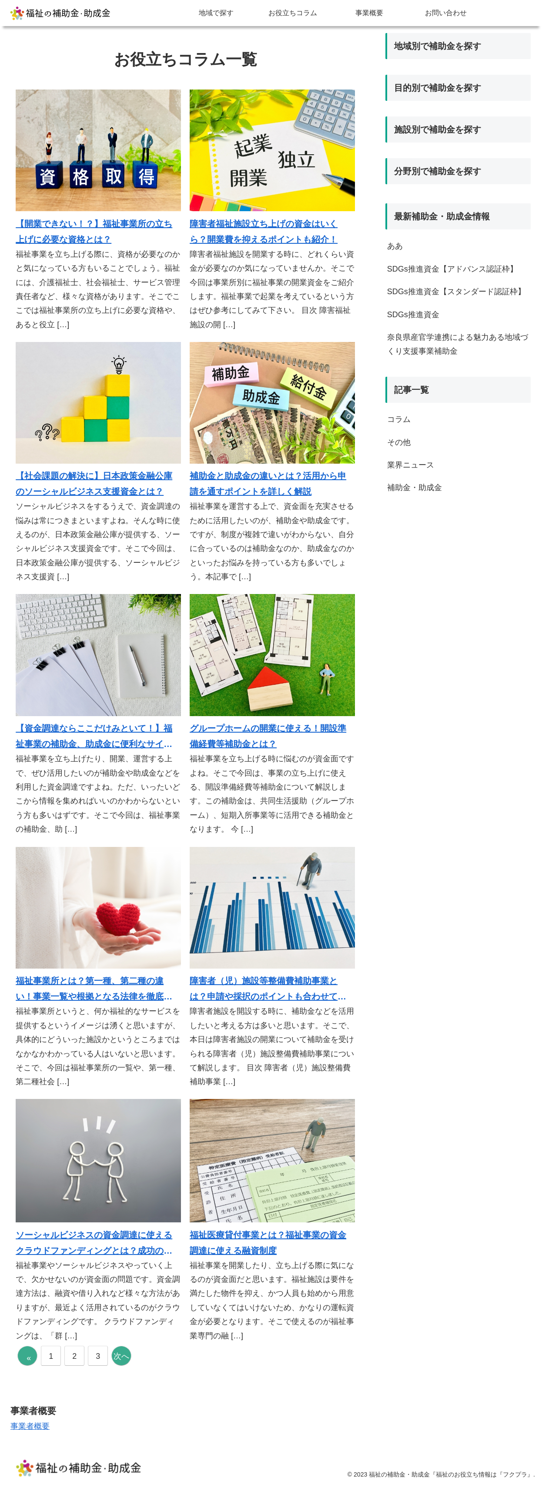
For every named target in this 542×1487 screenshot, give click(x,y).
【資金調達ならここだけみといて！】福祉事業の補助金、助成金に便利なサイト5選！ (96, 738)
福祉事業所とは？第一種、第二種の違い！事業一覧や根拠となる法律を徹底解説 (94, 990)
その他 (399, 442)
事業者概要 (30, 1426)
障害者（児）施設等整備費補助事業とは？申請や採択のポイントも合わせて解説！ (268, 990)
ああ (395, 246)
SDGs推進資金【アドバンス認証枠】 (452, 269)
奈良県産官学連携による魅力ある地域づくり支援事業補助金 (457, 344)
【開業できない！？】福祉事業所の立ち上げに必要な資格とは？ (94, 231)
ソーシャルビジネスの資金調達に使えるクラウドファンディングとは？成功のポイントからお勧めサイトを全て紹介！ (94, 1244)
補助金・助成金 (414, 487)
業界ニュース (410, 465)
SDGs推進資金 (413, 314)
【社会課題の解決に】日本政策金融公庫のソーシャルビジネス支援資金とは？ (94, 483)
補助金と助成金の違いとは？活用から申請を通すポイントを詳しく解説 (268, 483)
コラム (399, 419)
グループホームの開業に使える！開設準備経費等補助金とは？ (268, 736)
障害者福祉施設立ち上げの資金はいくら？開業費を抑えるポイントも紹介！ (264, 231)
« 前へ (30, 1360)
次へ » (121, 1359)
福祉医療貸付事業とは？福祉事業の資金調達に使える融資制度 (268, 1242)
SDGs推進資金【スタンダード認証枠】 (456, 291)
